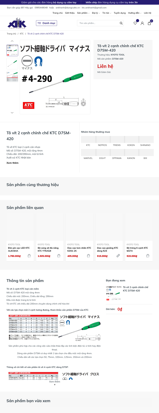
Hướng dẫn (134, 13)
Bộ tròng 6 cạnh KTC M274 (137, 249)
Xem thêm (12, 162)
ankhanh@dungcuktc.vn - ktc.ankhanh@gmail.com (81, 7)
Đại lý (96, 13)
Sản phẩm (83, 13)
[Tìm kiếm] (121, 22)
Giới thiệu (70, 12)
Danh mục (46, 23)
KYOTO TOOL (14, 244)
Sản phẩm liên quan (25, 207)
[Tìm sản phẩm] (100, 23)
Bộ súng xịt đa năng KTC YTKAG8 (48, 249)
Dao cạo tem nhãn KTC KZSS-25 (79, 249)
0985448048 (41, 7)
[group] (55, 77)
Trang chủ (57, 12)
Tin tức (106, 13)
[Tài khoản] (142, 23)
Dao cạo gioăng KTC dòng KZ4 (107, 249)
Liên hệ (147, 12)
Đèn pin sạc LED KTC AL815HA (19, 249)
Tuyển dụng (120, 12)
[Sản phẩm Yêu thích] (135, 23)
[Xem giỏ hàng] (149, 23)
